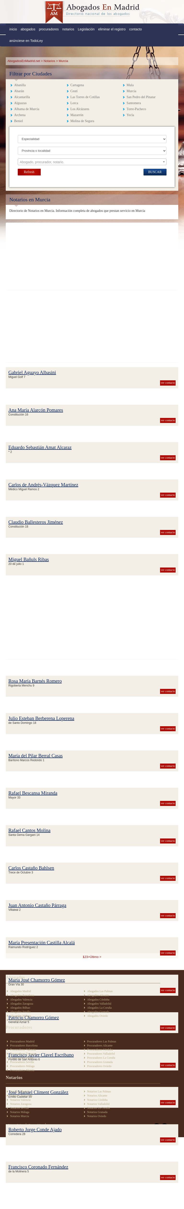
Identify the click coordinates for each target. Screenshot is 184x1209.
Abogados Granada (98, 1011)
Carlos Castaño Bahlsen (31, 868)
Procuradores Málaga (22, 1066)
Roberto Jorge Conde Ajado (35, 1129)
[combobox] (92, 161)
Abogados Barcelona (22, 995)
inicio (13, 29)
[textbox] (92, 162)
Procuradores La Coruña (101, 1057)
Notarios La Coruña (98, 1108)
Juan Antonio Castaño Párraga (37, 905)
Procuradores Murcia (22, 1070)
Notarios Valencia (20, 1100)
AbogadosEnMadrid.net (24, 61)
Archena (19, 115)
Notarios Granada (97, 1112)
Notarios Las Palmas (99, 1091)
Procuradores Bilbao (22, 1057)
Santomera (133, 103)
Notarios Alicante (97, 1095)
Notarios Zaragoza (20, 1104)
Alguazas (20, 103)
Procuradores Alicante (100, 1045)
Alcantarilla (22, 97)
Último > (95, 957)
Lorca (74, 103)
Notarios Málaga (19, 1112)
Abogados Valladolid (99, 1003)
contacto (135, 29)
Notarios (49, 61)
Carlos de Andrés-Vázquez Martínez (43, 484)
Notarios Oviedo (96, 1116)
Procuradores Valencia (23, 1049)
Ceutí (74, 91)
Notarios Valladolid (98, 1104)
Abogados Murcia (20, 1020)
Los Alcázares (79, 109)
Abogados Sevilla (20, 1011)
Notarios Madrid (19, 1091)
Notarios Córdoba (97, 1100)
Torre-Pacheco (136, 109)
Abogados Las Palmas (100, 991)
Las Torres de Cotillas (85, 97)
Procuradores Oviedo (99, 1066)
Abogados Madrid (20, 991)
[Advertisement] (92, 256)
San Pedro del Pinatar (140, 97)
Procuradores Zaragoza (23, 1053)
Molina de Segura (82, 121)
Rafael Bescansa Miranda (32, 793)
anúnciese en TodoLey (26, 41)
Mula (130, 85)
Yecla (130, 115)
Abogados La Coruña (99, 1007)
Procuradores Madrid (22, 1041)
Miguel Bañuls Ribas (28, 559)
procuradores (49, 29)
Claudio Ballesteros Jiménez (35, 522)
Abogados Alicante (98, 995)
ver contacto (168, 382)
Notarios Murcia (19, 1116)
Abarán (19, 91)
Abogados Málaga (20, 1016)
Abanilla (20, 85)
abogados (28, 29)
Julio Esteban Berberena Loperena (41, 718)
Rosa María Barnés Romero (35, 681)
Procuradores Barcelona (24, 1045)
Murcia (131, 91)
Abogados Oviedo (97, 1016)
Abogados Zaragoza (21, 1003)
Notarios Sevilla (19, 1108)
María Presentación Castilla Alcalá (41, 942)
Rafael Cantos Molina (29, 830)
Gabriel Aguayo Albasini (32, 372)
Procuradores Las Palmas (101, 1041)
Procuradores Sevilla (22, 1062)
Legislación (86, 29)
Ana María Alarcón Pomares (35, 410)
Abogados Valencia (21, 999)
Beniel (18, 121)
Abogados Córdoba (98, 999)
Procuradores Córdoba (100, 1049)
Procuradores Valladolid (101, 1053)
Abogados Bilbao (20, 1007)
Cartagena (77, 85)
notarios (68, 29)
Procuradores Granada (100, 1062)
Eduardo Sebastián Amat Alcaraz (40, 447)
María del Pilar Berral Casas (35, 755)
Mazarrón (76, 115)
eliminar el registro (112, 29)
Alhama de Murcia (26, 109)
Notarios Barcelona (21, 1095)
